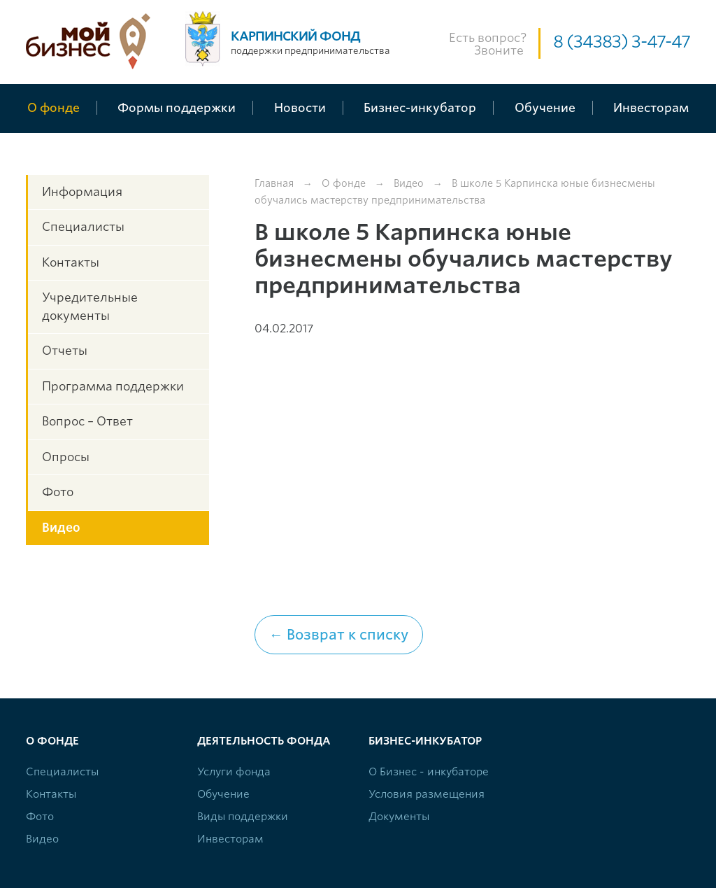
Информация (82, 192)
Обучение (223, 794)
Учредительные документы (90, 306)
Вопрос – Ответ (87, 421)
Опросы (66, 457)
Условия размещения (426, 794)
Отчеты (64, 351)
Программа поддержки (113, 386)
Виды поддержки (242, 816)
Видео (61, 528)
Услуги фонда (234, 772)
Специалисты (83, 227)
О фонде (344, 183)
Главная (274, 183)
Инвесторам (230, 839)
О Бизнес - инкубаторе (428, 772)
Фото (57, 492)
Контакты (70, 262)
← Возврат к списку (338, 634)
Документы (398, 816)
